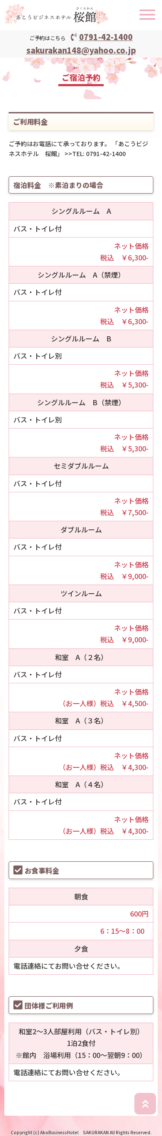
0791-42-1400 (102, 36)
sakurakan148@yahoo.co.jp (81, 50)
